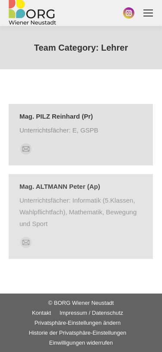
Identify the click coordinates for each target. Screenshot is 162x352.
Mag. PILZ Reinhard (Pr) (56, 116)
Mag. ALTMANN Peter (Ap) (59, 186)
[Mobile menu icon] (148, 13)
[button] (78, 323)
